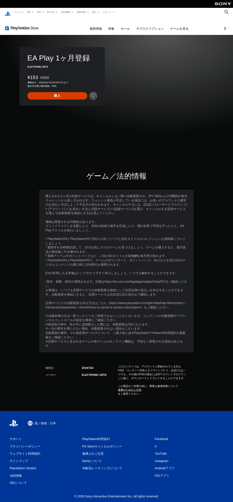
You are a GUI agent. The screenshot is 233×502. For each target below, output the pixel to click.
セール (102, 24)
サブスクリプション (127, 24)
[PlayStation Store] (23, 23)
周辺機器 (65, 12)
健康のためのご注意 (130, 385)
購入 (94, 12)
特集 (88, 24)
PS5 (29, 12)
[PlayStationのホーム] (7, 12)
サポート (107, 12)
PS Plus (51, 12)
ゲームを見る (156, 24)
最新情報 (81, 12)
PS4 (39, 12)
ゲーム (17, 12)
